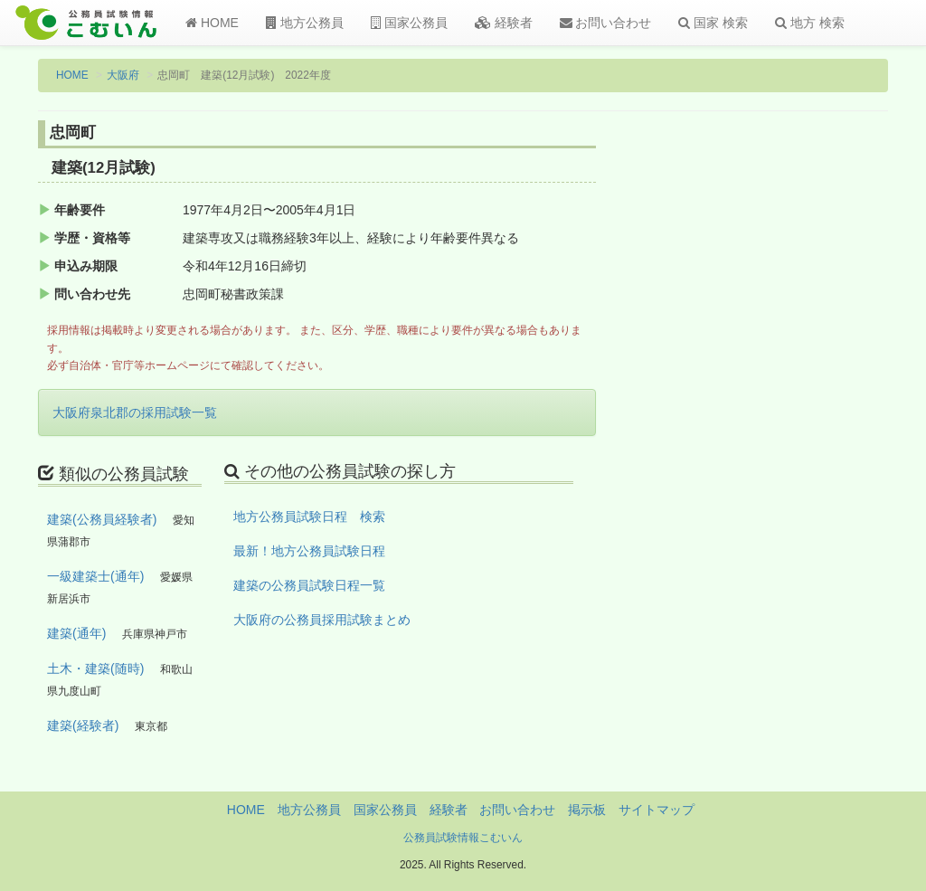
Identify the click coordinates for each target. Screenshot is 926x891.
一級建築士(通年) (95, 576)
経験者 (504, 22)
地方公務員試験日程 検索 (309, 516)
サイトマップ (656, 809)
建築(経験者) (82, 725)
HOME (212, 22)
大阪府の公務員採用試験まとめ (322, 619)
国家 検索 (713, 22)
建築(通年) (76, 633)
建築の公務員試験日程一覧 (309, 585)
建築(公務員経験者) (101, 519)
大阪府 (123, 75)
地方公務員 (305, 22)
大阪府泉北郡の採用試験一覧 (134, 412)
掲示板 (587, 809)
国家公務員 (409, 22)
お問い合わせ (606, 22)
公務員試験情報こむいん (463, 837)
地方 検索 (810, 22)
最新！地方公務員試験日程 (309, 551)
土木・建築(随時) (95, 668)
